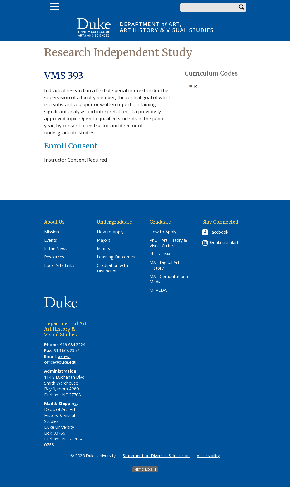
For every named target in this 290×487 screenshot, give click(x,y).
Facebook (218, 232)
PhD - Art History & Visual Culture (168, 243)
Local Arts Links (59, 265)
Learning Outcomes (116, 257)
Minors (103, 248)
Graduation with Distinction (112, 268)
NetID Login (145, 469)
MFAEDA (158, 290)
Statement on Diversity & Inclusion (156, 455)
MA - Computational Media (169, 279)
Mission (51, 231)
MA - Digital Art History (164, 265)
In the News (55, 248)
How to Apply (110, 231)
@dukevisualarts (225, 242)
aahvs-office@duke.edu (60, 359)
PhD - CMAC (161, 254)
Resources (54, 257)
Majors (103, 240)
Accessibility (208, 455)
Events (50, 240)
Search (241, 7)
